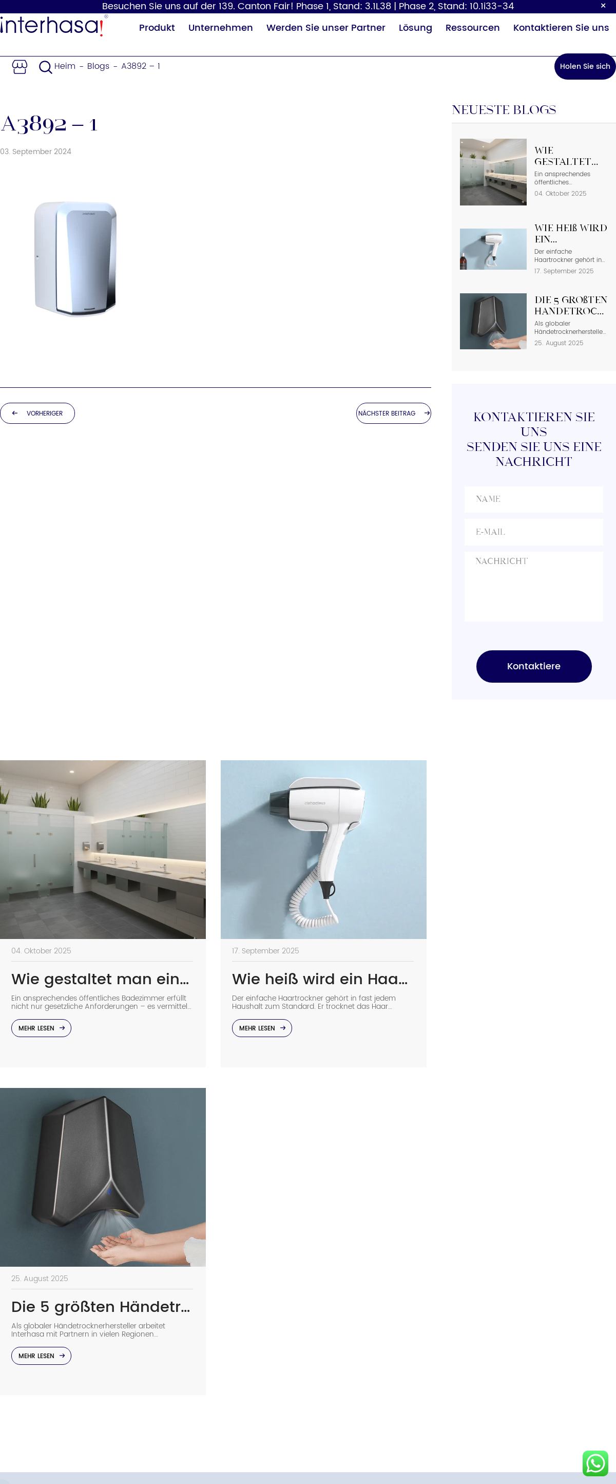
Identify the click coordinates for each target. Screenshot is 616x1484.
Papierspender (215, 1295)
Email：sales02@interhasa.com (498, 1299)
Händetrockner (215, 1249)
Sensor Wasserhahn (225, 1365)
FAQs (318, 1341)
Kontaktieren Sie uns (561, 28)
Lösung (415, 28)
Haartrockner (212, 1318)
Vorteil (321, 1295)
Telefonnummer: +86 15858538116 (503, 1268)
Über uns (326, 1249)
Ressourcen (473, 28)
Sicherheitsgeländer (226, 1388)
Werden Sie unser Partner (326, 28)
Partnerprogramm (345, 1365)
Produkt (157, 28)
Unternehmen (220, 28)
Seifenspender (214, 1272)
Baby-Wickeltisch (221, 1341)
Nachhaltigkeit (338, 1272)
